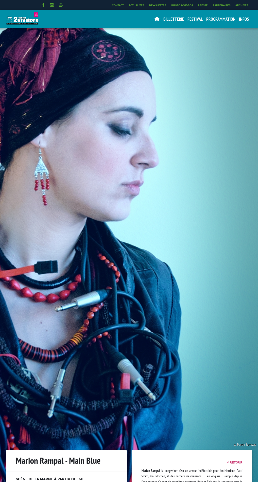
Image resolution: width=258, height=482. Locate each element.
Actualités (136, 5)
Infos (244, 19)
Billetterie (173, 19)
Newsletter (157, 5)
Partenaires (221, 5)
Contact (118, 5)
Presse (203, 5)
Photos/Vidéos (182, 5)
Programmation (221, 19)
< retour (234, 462)
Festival (195, 19)
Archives (241, 5)
